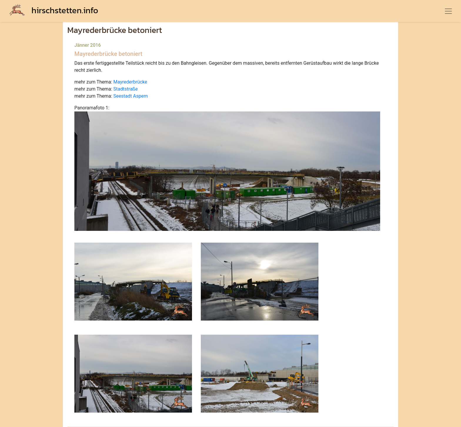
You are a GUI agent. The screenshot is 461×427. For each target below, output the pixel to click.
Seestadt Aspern (130, 96)
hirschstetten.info (53, 10)
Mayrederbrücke (130, 82)
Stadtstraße (125, 89)
